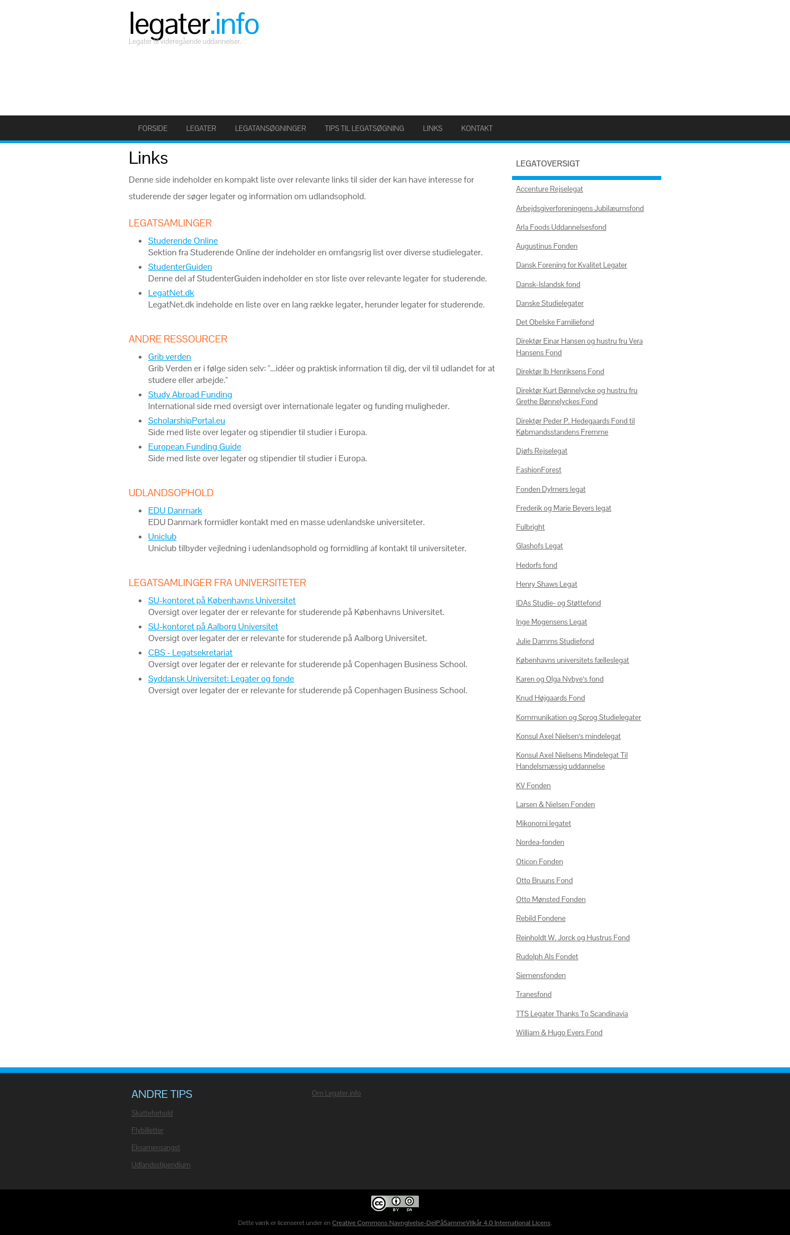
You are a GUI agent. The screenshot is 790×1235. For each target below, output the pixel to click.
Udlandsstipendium (161, 1165)
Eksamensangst (155, 1147)
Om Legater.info (336, 1093)
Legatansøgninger (270, 128)
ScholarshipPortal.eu (186, 420)
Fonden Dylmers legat (550, 489)
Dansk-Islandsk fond (548, 284)
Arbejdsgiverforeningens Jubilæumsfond (580, 208)
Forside (153, 128)
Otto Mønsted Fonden (551, 899)
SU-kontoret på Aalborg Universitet (213, 626)
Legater (194, 23)
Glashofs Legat (539, 546)
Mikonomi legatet (543, 823)
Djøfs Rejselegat (542, 451)
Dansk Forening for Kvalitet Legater (571, 265)
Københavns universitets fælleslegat (572, 660)
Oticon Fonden (539, 861)
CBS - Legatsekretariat (190, 652)
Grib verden (169, 356)
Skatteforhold (152, 1113)
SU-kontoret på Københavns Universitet (222, 600)
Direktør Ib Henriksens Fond (560, 371)
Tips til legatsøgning (364, 128)
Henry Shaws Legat (546, 584)
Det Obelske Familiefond (555, 322)
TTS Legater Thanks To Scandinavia (572, 1014)
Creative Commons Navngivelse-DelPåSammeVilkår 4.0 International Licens (441, 1222)
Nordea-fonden (540, 842)
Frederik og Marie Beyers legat (563, 508)
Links (433, 128)
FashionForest (538, 470)
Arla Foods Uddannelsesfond (561, 227)
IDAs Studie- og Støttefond (558, 603)
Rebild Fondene (540, 918)
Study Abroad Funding (190, 394)
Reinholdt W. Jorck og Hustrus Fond (573, 937)
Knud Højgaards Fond (550, 698)
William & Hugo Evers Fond (559, 1032)
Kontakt (477, 128)
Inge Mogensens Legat (551, 622)
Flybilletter (147, 1130)
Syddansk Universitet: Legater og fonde (221, 678)
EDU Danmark (175, 510)
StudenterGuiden (180, 267)
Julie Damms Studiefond (555, 641)
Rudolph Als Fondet (547, 956)
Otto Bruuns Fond (544, 880)
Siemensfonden (541, 975)
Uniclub (162, 536)
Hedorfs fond (536, 565)
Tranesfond (533, 994)
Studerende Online (183, 240)
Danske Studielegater (550, 303)
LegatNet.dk (171, 293)
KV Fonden (533, 785)
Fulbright (530, 527)
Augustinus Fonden (547, 246)
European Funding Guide (194, 446)
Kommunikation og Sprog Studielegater (578, 717)
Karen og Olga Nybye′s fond (560, 679)
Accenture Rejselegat (549, 189)
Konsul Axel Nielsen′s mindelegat (568, 736)
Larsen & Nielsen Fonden (555, 804)
